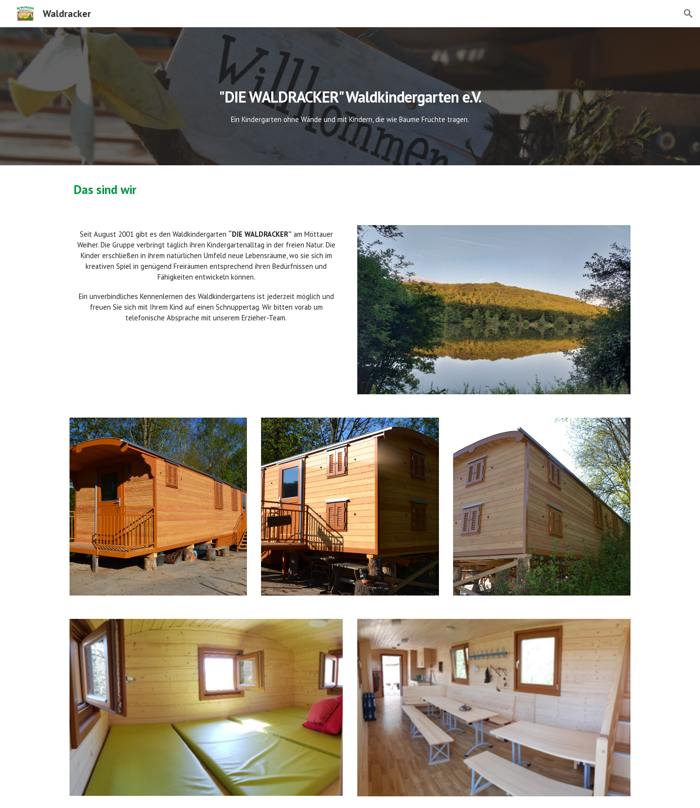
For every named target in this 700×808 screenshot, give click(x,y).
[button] (688, 13)
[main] (350, 96)
